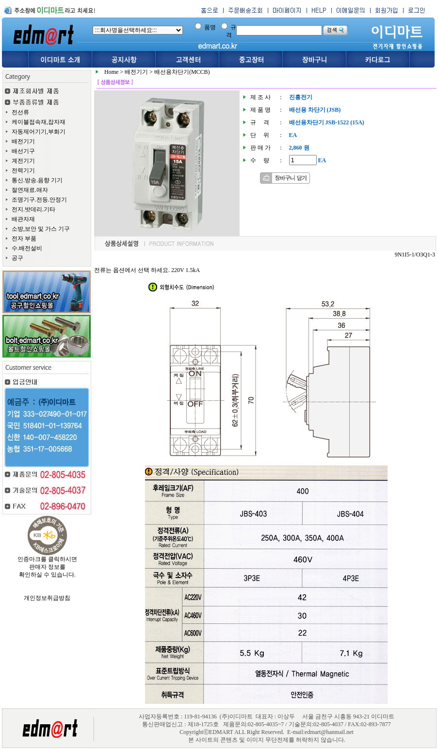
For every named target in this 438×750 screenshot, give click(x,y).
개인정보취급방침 (47, 598)
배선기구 (23, 151)
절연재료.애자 (30, 190)
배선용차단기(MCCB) (182, 71)
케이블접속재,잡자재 (38, 122)
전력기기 (23, 170)
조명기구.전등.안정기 (39, 199)
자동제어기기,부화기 (38, 131)
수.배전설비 (27, 248)
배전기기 (23, 141)
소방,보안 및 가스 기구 (41, 228)
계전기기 (23, 160)
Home (111, 71)
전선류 (20, 112)
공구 (17, 258)
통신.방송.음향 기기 (37, 180)
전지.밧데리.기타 (33, 209)
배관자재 (23, 219)
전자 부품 (24, 238)
